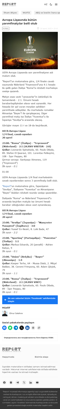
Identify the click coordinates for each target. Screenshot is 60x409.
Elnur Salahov (12, 313)
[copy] (39, 328)
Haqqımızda (8, 357)
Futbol (6, 29)
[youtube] (37, 382)
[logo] (9, 4)
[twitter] (21, 328)
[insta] (11, 382)
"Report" (7, 186)
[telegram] (16, 328)
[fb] (4, 328)
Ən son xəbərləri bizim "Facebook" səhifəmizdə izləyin (29, 300)
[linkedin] (27, 328)
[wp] (10, 328)
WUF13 (26, 12)
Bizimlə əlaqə (41, 357)
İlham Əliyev (10, 12)
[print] (33, 328)
